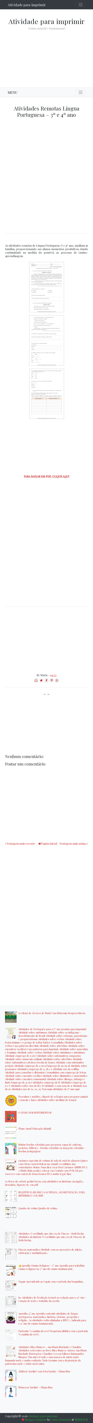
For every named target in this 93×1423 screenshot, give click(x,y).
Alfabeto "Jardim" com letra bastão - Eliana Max (44, 1371)
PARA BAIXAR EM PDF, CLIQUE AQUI (46, 476)
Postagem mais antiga (73, 843)
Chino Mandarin (61, 1419)
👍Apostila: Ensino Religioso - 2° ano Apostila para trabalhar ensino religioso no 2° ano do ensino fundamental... (51, 1267)
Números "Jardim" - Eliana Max (35, 1387)
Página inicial (49, 843)
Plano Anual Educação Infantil (34, 1128)
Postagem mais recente (21, 843)
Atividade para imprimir (27, 4)
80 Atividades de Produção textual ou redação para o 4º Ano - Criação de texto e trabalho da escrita (52, 1299)
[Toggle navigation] (80, 4)
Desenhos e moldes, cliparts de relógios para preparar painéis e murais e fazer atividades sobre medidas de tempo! (53, 1098)
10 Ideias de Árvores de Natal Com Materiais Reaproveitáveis (51, 1013)
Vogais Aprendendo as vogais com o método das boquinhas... (51, 1281)
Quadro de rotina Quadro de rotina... (38, 1208)
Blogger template (36, 1419)
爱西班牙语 (81, 1419)
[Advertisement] (46, 56)
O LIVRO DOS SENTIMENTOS (34, 1112)
